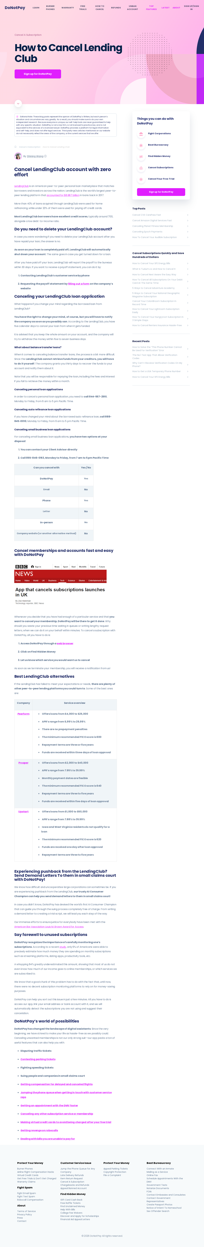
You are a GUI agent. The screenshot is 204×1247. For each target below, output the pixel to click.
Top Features (151, 8)
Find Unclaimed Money (72, 1206)
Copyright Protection (115, 1172)
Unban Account (132, 8)
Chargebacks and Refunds (74, 1185)
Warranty (68, 7)
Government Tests (157, 1185)
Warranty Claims (26, 1181)
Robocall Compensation (30, 1199)
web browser (65, 643)
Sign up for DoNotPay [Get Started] (38, 74)
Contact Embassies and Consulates (166, 1194)
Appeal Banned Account (73, 1188)
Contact (22, 1221)
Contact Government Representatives (158, 1200)
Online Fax (152, 1175)
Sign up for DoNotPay (161, 191)
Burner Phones (50, 8)
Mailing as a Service (157, 1172)
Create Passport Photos (159, 1204)
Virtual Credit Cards (28, 1175)
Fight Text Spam (26, 1196)
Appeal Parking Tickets (116, 1168)
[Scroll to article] (18, 103)
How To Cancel (99, 8)
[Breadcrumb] (16, 146)
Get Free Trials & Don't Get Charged (36, 1178)
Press (20, 1217)
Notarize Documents (158, 1188)
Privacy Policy (24, 1214)
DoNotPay (15, 7)
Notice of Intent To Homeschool (164, 1207)
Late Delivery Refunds (72, 1175)
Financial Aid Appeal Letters (75, 1219)
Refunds (116, 7)
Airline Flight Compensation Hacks (35, 1172)
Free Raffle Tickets (70, 1203)
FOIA (149, 1191)
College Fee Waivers (71, 1212)
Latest (166, 7)
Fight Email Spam (26, 1193)
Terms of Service (26, 1211)
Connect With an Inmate (160, 1168)
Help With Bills (67, 1209)
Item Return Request (71, 1178)
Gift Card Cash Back (71, 1199)
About (176, 7)
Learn (36, 7)
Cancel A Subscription (28, 35)
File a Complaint (112, 1175)
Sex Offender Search (158, 1211)
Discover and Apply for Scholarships (79, 1216)
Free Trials (83, 8)
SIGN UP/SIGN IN (191, 8)
